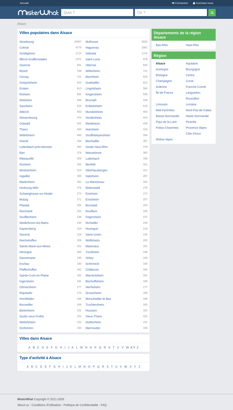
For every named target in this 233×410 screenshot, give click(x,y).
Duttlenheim (93, 322)
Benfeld (90, 164)
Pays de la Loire (166, 122)
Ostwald (24, 123)
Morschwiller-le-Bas (98, 298)
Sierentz (24, 234)
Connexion (180, 3)
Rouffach (91, 211)
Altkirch (24, 112)
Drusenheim (93, 293)
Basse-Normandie (167, 116)
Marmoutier (93, 328)
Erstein (24, 88)
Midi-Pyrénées (165, 110)
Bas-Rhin (162, 45)
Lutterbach (92, 158)
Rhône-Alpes (164, 139)
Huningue (92, 228)
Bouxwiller (26, 304)
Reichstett (25, 211)
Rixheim (24, 94)
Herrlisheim (93, 287)
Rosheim (25, 164)
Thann (23, 129)
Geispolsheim (28, 82)
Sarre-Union (93, 234)
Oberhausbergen (97, 170)
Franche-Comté (196, 86)
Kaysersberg (27, 228)
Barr (22, 152)
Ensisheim (92, 199)
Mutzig (23, 199)
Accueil (24, 3)
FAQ (104, 405)
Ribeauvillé (26, 158)
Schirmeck (92, 263)
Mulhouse (92, 41)
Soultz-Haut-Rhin (97, 147)
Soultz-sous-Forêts (31, 316)
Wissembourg (28, 117)
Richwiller (92, 223)
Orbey (90, 258)
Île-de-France (164, 92)
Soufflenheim (27, 217)
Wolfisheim (93, 240)
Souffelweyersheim (98, 135)
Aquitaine (192, 63)
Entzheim (92, 193)
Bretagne (162, 75)
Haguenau (92, 47)
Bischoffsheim (95, 281)
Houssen (91, 310)
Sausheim (25, 106)
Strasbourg (26, 41)
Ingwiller (24, 176)
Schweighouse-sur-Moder (36, 193)
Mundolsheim (94, 112)
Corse (190, 81)
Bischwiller (92, 141)
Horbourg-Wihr (29, 187)
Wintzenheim (27, 170)
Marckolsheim (95, 275)
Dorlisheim (26, 328)
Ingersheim (26, 281)
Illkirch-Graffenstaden (33, 59)
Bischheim (92, 76)
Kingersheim (94, 94)
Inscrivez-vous (203, 3)
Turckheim (92, 252)
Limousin (161, 104)
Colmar (24, 47)
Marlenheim (27, 182)
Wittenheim (93, 71)
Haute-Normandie (197, 116)
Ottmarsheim (27, 287)
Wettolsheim (27, 322)
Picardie (191, 122)
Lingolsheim (93, 88)
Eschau (24, 263)
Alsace (21, 23)
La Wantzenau (95, 182)
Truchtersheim (95, 304)
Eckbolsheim (94, 106)
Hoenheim (92, 129)
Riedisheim (93, 123)
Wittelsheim (26, 135)
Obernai (91, 65)
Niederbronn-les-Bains (33, 223)
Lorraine (191, 104)
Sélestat (91, 53)
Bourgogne (193, 69)
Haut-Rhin (192, 45)
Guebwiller (92, 82)
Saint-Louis (93, 59)
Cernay (24, 76)
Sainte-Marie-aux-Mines (35, 246)
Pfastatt (24, 205)
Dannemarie (27, 258)
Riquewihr (25, 293)
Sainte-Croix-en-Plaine (34, 275)
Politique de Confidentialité (80, 405)
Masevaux (92, 246)
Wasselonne (94, 152)
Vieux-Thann (94, 316)
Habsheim (92, 176)
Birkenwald (93, 187)
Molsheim (25, 100)
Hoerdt (23, 141)
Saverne (24, 65)
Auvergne (162, 69)
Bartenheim (26, 310)
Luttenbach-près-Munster (35, 147)
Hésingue (25, 252)
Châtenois (92, 269)
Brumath (91, 100)
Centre (190, 75)
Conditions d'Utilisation (46, 405)
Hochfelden (26, 298)
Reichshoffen (27, 240)
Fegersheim (93, 217)
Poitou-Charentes (167, 127)
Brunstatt (91, 205)
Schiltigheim (27, 53)
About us (23, 405)
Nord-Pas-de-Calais (198, 110)
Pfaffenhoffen (28, 269)
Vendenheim (94, 117)
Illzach (23, 71)
